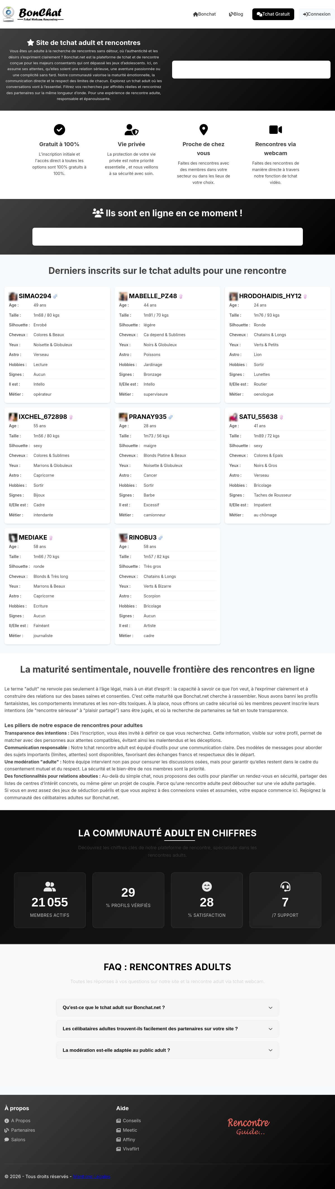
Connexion (317, 14)
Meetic (126, 1130)
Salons (14, 1139)
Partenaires (19, 1130)
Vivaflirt (127, 1149)
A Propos (17, 1120)
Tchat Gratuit (273, 14)
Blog (236, 14)
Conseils (128, 1120)
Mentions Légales (91, 1176)
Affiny (125, 1139)
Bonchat (204, 14)
